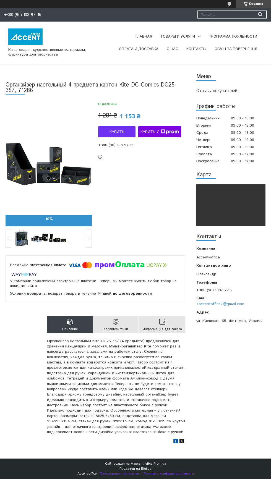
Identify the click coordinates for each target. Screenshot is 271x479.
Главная (144, 36)
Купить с (159, 132)
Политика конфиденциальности (169, 473)
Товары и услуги (177, 36)
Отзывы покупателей (216, 91)
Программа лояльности (233, 36)
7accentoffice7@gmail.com (220, 304)
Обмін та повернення (236, 49)
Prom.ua (159, 463)
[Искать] (260, 14)
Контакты (196, 49)
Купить (117, 132)
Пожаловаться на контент (120, 473)
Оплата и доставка (138, 49)
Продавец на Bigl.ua (135, 468)
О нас (172, 49)
